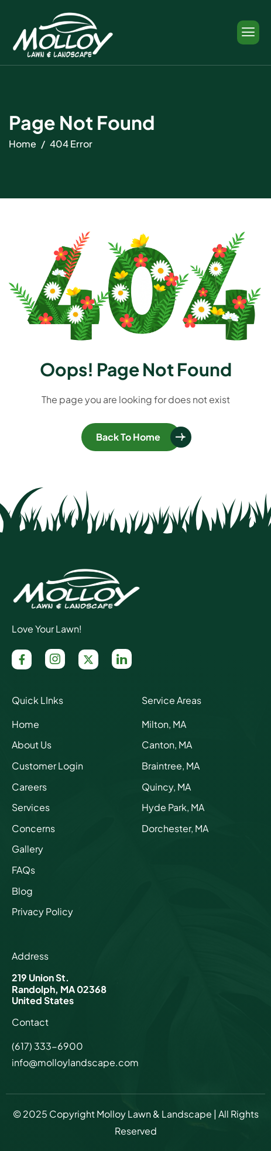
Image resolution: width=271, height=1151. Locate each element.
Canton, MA (167, 744)
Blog (22, 891)
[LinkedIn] (122, 659)
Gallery (27, 849)
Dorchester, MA (175, 828)
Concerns (33, 828)
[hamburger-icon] (248, 32)
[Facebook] (22, 659)
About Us (32, 744)
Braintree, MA (171, 766)
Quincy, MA (166, 787)
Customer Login (47, 766)
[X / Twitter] (88, 659)
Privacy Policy (42, 911)
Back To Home (128, 437)
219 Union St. (40, 977)
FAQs (23, 870)
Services (31, 807)
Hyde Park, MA (173, 807)
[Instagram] (55, 659)
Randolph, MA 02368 (59, 989)
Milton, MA (164, 724)
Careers (29, 787)
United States (43, 1000)
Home (25, 724)
